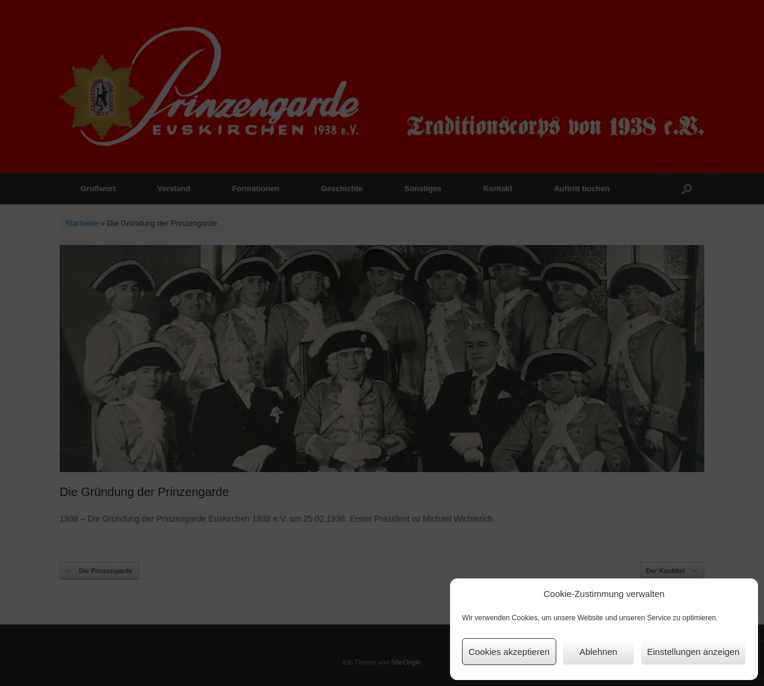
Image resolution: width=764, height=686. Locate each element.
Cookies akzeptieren (509, 652)
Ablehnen (598, 652)
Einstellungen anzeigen (693, 652)
